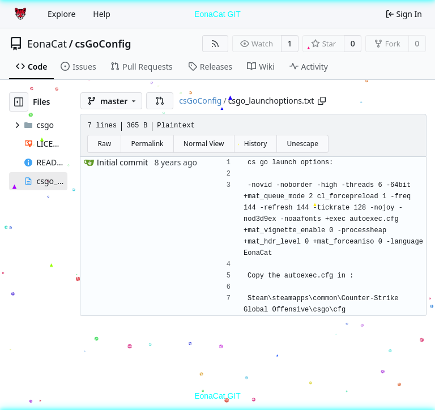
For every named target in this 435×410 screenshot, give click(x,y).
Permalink (147, 143)
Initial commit (122, 162)
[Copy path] (322, 101)
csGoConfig (103, 43)
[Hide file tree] (18, 102)
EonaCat (47, 43)
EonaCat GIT (217, 14)
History (255, 143)
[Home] (21, 14)
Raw (105, 143)
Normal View (204, 143)
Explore (61, 13)
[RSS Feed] (215, 43)
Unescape (302, 143)
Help (101, 13)
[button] (159, 100)
